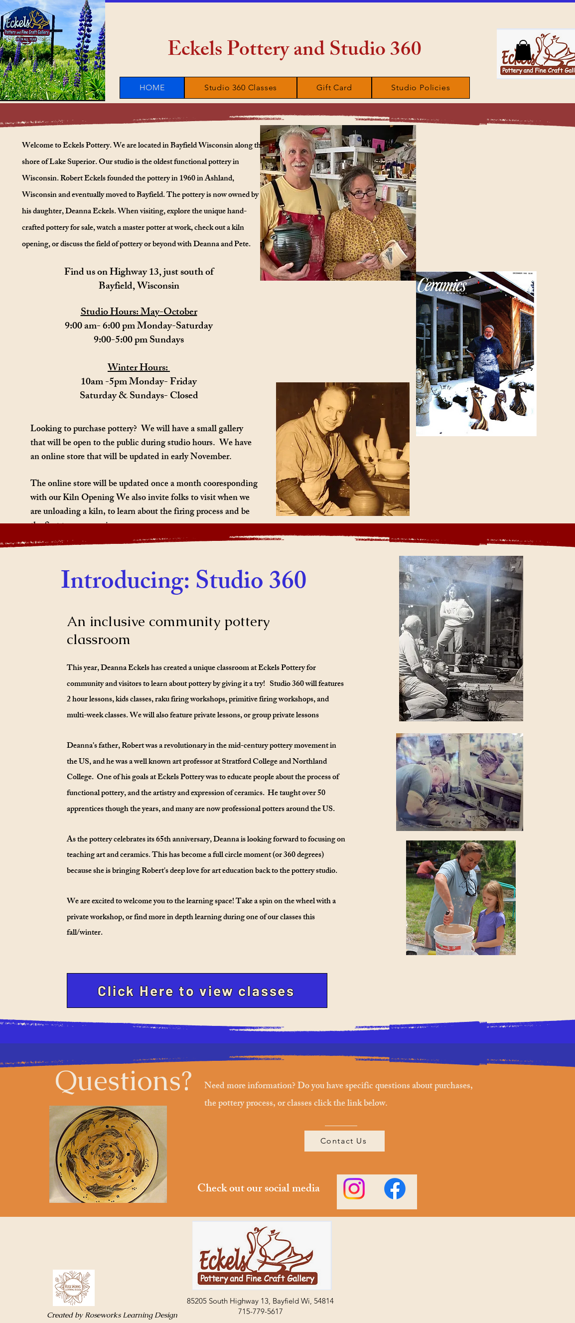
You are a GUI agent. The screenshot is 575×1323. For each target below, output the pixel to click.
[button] (523, 50)
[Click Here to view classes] (197, 990)
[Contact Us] (344, 1141)
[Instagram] (354, 1188)
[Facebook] (395, 1188)
